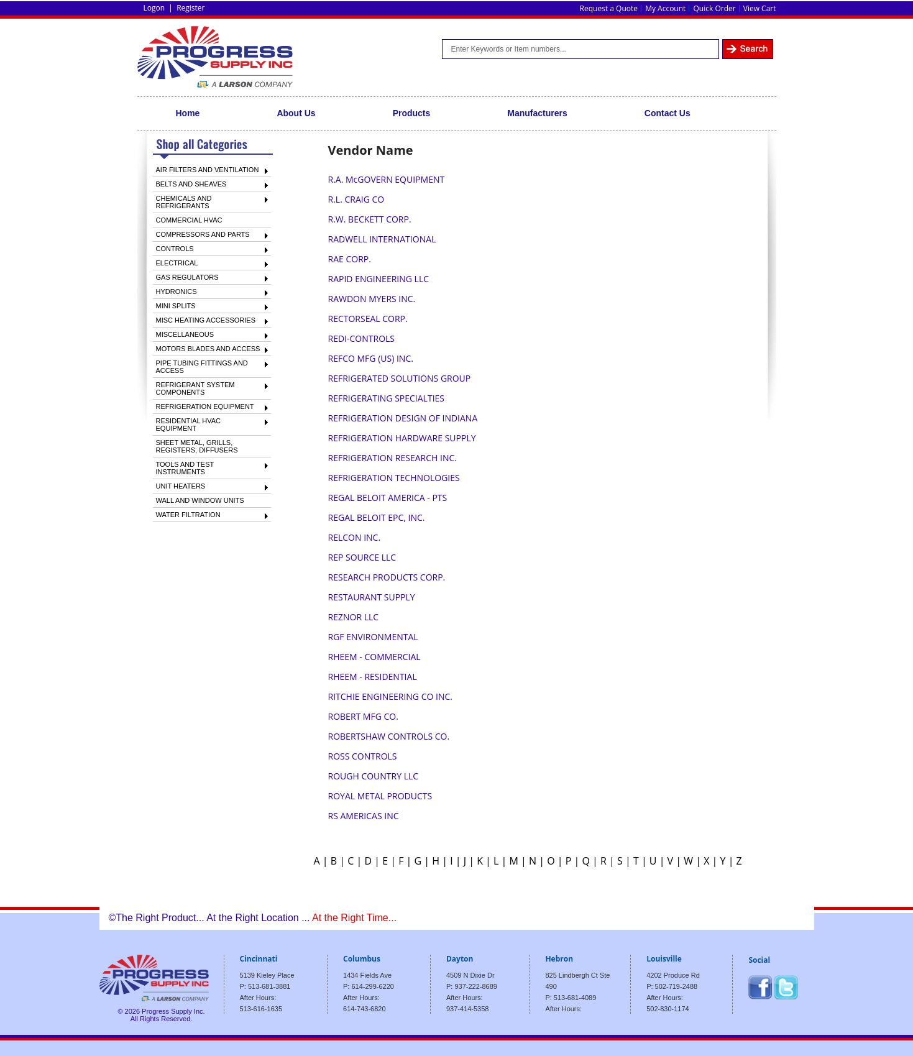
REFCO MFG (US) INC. (370, 358)
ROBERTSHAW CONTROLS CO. (389, 736)
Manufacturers (537, 113)
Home (188, 113)
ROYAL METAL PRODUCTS (380, 796)
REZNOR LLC (353, 617)
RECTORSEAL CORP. (368, 318)
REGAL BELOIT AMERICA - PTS (387, 497)
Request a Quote (609, 8)
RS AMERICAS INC (363, 816)
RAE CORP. (349, 259)
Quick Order (715, 8)
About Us (296, 113)
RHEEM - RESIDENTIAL (372, 676)
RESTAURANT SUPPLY (371, 597)
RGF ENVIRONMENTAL (373, 637)
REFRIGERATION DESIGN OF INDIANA (403, 418)
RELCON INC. (354, 537)
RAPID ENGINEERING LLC (378, 279)
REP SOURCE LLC (362, 557)
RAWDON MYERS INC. (372, 299)
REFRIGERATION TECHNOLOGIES (394, 478)
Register (190, 7)
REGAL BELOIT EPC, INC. (376, 517)
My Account (665, 8)
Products (412, 113)
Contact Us (667, 113)
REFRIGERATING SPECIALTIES (386, 398)
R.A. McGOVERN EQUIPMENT (386, 179)
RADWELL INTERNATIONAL (382, 239)
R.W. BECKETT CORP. (369, 219)
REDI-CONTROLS (361, 338)
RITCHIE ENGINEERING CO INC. (390, 696)
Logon (154, 7)
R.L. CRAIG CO (356, 199)
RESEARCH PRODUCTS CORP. (387, 577)
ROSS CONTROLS (362, 756)
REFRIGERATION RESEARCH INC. (392, 458)
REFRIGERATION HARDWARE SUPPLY (402, 438)
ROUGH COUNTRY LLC (373, 776)
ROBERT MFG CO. (363, 716)
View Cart (759, 8)
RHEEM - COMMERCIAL (374, 657)
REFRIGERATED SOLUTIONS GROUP (399, 378)
